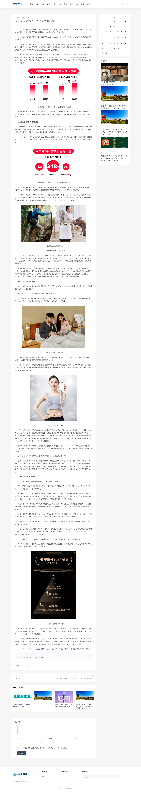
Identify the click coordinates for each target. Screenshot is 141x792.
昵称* (22, 738)
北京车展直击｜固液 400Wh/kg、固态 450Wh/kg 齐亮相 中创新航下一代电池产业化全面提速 (114, 132)
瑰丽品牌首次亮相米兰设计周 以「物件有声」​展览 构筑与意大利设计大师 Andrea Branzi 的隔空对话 (114, 158)
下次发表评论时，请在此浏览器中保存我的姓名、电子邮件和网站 (45, 748)
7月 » (107, 53)
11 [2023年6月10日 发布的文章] (122, 32)
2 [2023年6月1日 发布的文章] (114, 26)
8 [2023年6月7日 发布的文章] (110, 32)
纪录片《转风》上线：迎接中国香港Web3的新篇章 (63, 705)
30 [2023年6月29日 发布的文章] (114, 49)
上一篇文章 (16, 678)
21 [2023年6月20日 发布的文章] (106, 43)
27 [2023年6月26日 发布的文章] (102, 49)
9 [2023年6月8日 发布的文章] (114, 32)
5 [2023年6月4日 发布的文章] (125, 26)
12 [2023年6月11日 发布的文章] (126, 32)
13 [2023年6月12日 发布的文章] (102, 37)
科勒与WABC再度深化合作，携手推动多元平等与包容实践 (75, 678)
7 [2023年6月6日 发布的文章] (106, 32)
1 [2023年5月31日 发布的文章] (110, 26)
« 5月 (102, 53)
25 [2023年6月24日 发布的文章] (122, 43)
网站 (76, 738)
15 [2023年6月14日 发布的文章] (110, 37)
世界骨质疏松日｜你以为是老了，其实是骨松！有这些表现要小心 (84, 706)
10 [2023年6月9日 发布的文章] (118, 32)
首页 (43, 776)
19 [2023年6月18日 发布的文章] (126, 37)
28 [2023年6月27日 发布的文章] (106, 49)
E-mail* (49, 738)
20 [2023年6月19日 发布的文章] (102, 43)
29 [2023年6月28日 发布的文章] (110, 49)
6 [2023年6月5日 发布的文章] (102, 32)
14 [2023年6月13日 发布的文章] (106, 37)
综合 (25, 17)
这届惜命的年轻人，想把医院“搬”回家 (33, 657)
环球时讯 (18, 17)
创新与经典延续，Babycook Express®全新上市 (21, 705)
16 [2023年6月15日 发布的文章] (114, 37)
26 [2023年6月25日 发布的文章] (126, 43)
